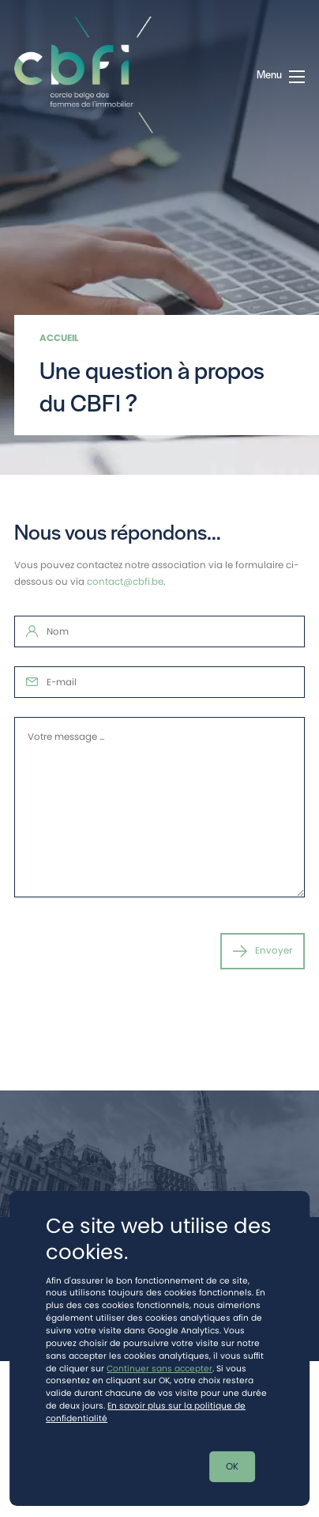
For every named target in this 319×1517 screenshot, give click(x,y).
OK (232, 1466)
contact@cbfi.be (125, 581)
